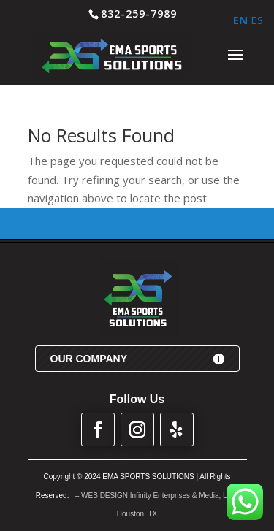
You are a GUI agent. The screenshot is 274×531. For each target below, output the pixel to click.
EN (240, 19)
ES (257, 19)
